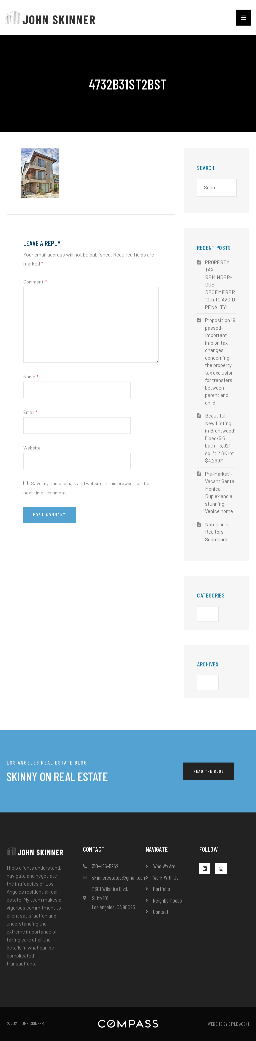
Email (30, 412)
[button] (243, 18)
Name (30, 376)
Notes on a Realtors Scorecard (216, 531)
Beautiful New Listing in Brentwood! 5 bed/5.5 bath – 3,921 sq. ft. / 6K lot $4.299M (220, 438)
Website (32, 447)
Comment (35, 281)
